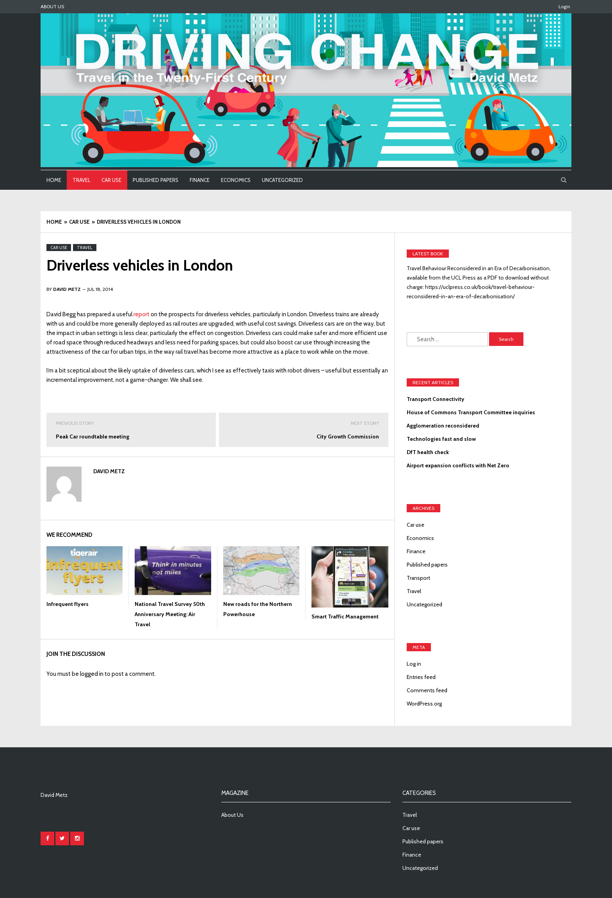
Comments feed (427, 690)
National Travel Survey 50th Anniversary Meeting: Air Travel (170, 614)
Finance (200, 180)
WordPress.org (424, 703)
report (141, 314)
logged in (91, 673)
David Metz (109, 471)
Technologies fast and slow (441, 438)
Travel (81, 180)
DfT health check (428, 452)
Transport (418, 577)
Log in (414, 663)
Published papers (155, 180)
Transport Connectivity (435, 399)
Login (564, 6)
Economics (236, 180)
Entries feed (421, 677)
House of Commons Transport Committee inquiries (471, 412)
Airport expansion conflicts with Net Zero (458, 465)
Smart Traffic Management (345, 616)
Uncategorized (282, 180)
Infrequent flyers (67, 604)
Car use (111, 180)
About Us (52, 6)
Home (53, 180)
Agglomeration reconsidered (443, 425)
